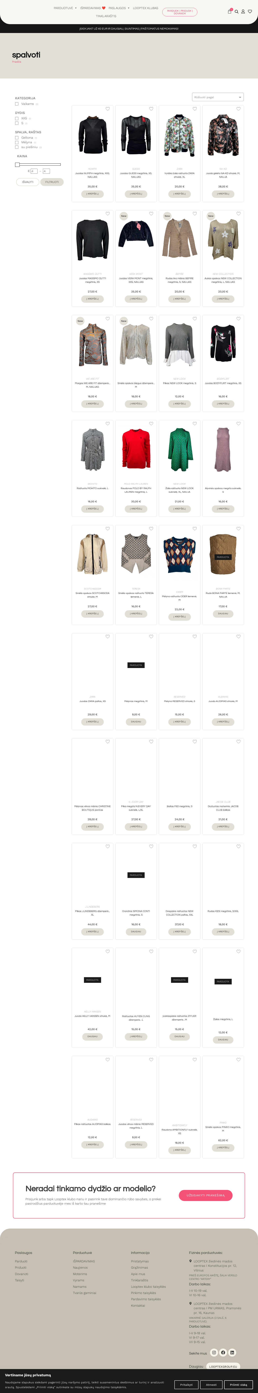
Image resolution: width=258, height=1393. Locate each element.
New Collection (223, 274)
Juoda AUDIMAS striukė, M (223, 701)
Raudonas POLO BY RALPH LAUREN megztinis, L (136, 490)
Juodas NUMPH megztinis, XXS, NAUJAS (92, 175)
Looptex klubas (145, 8)
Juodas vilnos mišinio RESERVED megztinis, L (136, 1126)
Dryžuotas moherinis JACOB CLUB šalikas (223, 808)
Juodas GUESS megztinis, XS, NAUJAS (136, 175)
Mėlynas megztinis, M (136, 701)
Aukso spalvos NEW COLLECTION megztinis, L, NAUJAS (223, 280)
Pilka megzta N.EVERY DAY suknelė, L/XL (136, 808)
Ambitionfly (179, 1125)
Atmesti (211, 1384)
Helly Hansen (92, 1012)
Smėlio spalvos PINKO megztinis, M (223, 1129)
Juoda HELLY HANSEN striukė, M (92, 1016)
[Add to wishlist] (108, 109)
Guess (136, 168)
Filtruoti (52, 182)
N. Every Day (136, 802)
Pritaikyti (186, 1384)
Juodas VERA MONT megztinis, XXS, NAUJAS (136, 280)
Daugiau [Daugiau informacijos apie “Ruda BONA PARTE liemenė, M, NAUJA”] (223, 613)
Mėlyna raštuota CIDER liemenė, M (179, 598)
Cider (179, 592)
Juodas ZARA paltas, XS (92, 701)
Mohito (92, 483)
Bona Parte (223, 589)
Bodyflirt (223, 379)
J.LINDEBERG (92, 907)
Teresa (136, 589)
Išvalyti (27, 182)
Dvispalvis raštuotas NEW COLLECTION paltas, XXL (180, 913)
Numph (92, 168)
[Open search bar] (237, 11)
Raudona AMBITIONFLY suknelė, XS (180, 1132)
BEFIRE (179, 274)
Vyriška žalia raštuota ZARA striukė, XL (179, 175)
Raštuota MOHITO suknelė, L (92, 488)
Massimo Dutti (92, 274)
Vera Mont (136, 274)
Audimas (223, 697)
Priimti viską (238, 1384)
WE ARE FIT (92, 379)
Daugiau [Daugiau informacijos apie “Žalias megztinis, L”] (223, 1040)
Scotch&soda (92, 589)
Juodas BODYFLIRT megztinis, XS (223, 383)
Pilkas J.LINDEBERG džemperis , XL (92, 913)
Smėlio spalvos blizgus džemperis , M (136, 385)
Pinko (223, 1123)
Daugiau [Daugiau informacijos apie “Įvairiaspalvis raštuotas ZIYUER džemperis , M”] (180, 1037)
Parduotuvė (65, 8)
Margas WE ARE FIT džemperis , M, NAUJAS (92, 385)
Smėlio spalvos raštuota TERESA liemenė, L (136, 595)
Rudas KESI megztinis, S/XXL (223, 911)
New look (179, 379)
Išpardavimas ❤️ (93, 8)
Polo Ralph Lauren (136, 483)
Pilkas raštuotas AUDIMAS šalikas (92, 1124)
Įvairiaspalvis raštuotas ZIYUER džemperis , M (179, 1018)
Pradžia (16, 61)
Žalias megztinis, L (223, 1019)
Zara (179, 168)
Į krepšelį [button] (92, 193)
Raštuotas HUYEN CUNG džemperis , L (136, 1018)
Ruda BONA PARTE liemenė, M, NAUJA (223, 595)
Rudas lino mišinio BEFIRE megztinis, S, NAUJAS (180, 280)
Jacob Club (223, 802)
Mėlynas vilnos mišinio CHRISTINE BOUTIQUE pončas (92, 808)
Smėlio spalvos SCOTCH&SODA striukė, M (92, 595)
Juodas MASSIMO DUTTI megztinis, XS (92, 280)
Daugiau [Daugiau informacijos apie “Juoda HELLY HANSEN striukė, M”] (92, 1037)
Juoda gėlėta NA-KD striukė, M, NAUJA (223, 175)
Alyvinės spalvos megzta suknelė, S (223, 490)
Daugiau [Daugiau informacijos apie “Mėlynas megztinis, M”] (136, 722)
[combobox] (218, 97)
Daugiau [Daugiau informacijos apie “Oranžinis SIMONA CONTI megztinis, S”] (136, 931)
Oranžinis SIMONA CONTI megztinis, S (136, 913)
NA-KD (223, 168)
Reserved (179, 697)
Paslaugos (119, 8)
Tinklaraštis (106, 16)
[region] (129, 1381)
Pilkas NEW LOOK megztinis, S (179, 383)
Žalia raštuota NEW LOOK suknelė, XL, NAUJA (179, 490)
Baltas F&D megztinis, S (179, 806)
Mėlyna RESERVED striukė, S (179, 701)
